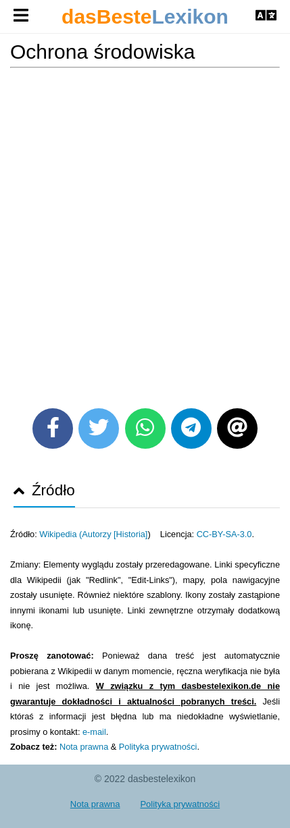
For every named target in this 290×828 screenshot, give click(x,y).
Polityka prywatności (158, 747)
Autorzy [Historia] (114, 534)
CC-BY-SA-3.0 (224, 534)
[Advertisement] (145, 233)
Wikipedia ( (60, 534)
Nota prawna (83, 747)
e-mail (94, 732)
